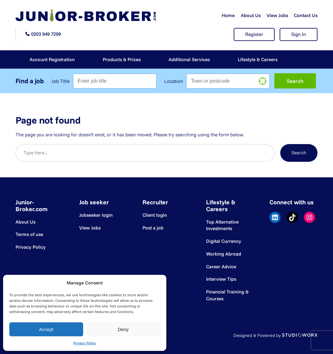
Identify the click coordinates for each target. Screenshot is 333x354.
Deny (123, 329)
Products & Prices (122, 59)
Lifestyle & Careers (257, 59)
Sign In (298, 34)
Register (254, 34)
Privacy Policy (84, 343)
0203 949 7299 (46, 34)
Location (173, 81)
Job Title (61, 81)
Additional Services (189, 59)
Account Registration (52, 59)
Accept (46, 329)
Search (298, 153)
